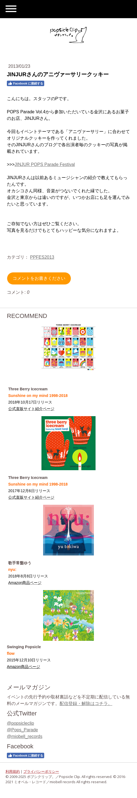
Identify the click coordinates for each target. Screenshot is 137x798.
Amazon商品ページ (23, 666)
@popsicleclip (20, 723)
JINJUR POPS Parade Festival (45, 164)
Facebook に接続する (25, 83)
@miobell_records (24, 736)
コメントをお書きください (39, 278)
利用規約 (12, 771)
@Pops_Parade (22, 729)
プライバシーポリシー (41, 771)
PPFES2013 (42, 257)
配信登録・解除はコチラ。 (86, 703)
